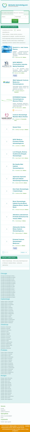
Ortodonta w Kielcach (5, 346)
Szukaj (15, 21)
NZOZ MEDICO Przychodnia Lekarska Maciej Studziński (20, 64)
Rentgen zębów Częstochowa (7, 396)
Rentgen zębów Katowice (6, 390)
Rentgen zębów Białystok (6, 391)
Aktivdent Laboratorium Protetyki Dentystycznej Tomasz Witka (20, 216)
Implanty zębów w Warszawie (7, 301)
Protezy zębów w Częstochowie (7, 367)
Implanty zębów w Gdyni (6, 316)
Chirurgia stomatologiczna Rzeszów (8, 289)
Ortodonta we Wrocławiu (6, 330)
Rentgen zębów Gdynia (6, 394)
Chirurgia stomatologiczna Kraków (8, 277)
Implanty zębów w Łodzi (6, 306)
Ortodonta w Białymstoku (6, 343)
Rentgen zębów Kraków (6, 379)
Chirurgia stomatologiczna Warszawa (9, 276)
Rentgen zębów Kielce (5, 397)
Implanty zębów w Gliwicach (7, 322)
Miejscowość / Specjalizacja (18, 12)
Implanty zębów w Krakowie (7, 303)
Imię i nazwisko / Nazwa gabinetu (7, 12)
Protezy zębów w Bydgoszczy (7, 372)
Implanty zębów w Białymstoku (7, 313)
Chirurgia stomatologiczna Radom (8, 297)
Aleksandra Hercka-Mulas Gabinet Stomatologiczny (19, 229)
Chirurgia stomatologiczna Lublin (8, 286)
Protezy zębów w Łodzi (6, 355)
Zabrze (22, 73)
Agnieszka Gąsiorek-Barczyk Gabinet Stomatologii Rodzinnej (20, 178)
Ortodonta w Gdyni (5, 340)
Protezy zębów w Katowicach (7, 364)
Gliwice (24, 57)
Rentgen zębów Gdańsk (6, 382)
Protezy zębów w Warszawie (7, 352)
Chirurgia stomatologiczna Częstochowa (9, 291)
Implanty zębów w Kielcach (6, 318)
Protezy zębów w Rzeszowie (7, 369)
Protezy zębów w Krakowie (6, 354)
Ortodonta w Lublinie (5, 334)
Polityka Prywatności (5, 411)
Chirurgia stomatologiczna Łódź (7, 279)
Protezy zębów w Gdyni (6, 373)
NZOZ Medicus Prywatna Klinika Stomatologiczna (18, 141)
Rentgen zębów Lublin (5, 387)
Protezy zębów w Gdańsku (6, 360)
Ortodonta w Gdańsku (5, 333)
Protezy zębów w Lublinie (6, 361)
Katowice (16, 92)
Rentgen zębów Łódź (5, 381)
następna (23, 252)
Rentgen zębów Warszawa (6, 378)
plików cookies (13, 426)
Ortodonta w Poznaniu (5, 337)
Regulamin (3, 410)
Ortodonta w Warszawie (6, 327)
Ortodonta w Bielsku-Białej (6, 345)
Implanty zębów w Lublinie (6, 315)
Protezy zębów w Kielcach (6, 370)
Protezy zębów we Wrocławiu (7, 357)
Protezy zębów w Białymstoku (7, 366)
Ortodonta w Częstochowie (6, 342)
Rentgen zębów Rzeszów (6, 393)
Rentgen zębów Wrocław (6, 384)
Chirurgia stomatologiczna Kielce (8, 295)
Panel (2, 417)
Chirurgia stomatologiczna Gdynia (8, 292)
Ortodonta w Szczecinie (6, 336)
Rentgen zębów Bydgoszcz (6, 399)
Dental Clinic (17, 127)
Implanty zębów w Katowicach (7, 312)
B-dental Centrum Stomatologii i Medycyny (18, 241)
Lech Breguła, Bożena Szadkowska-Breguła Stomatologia (20, 154)
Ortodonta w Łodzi (4, 331)
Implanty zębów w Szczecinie (7, 310)
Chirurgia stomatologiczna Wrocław (8, 280)
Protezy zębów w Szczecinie (7, 363)
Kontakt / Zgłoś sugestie (6, 421)
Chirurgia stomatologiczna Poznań (8, 282)
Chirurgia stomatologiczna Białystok (8, 294)
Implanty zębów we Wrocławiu (7, 304)
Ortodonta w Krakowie (5, 328)
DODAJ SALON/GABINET (6, 416)
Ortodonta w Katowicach (6, 339)
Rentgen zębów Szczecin (6, 385)
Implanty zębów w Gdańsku (6, 307)
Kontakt (2, 408)
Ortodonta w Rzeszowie (6, 348)
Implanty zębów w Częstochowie (8, 319)
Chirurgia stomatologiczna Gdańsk (8, 283)
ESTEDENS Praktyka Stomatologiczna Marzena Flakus (19, 99)
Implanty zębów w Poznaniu (7, 309)
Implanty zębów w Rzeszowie (7, 321)
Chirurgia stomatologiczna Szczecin (8, 288)
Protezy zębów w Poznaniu (6, 358)
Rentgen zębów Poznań (6, 388)
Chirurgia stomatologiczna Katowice (8, 285)
